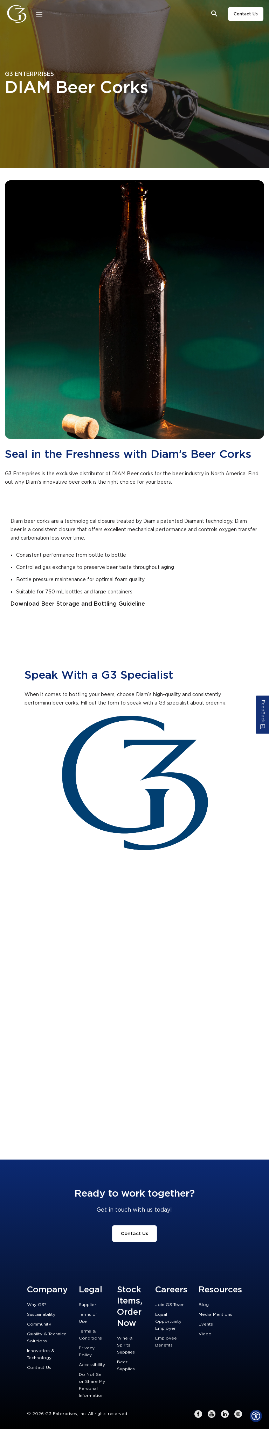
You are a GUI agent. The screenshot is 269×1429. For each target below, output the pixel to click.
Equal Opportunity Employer (168, 1321)
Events (206, 1324)
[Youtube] (211, 1414)
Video (205, 1334)
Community (39, 1324)
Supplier (87, 1304)
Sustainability (41, 1314)
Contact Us (246, 14)
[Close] (39, 14)
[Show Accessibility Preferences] (256, 1416)
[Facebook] (198, 1414)
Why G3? (37, 1304)
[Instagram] (238, 1414)
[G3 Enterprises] (19, 14)
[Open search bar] (214, 14)
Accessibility (92, 1365)
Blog (204, 1304)
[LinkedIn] (225, 1414)
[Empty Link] (134, 309)
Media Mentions (215, 1314)
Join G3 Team (170, 1304)
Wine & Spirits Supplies (126, 1345)
